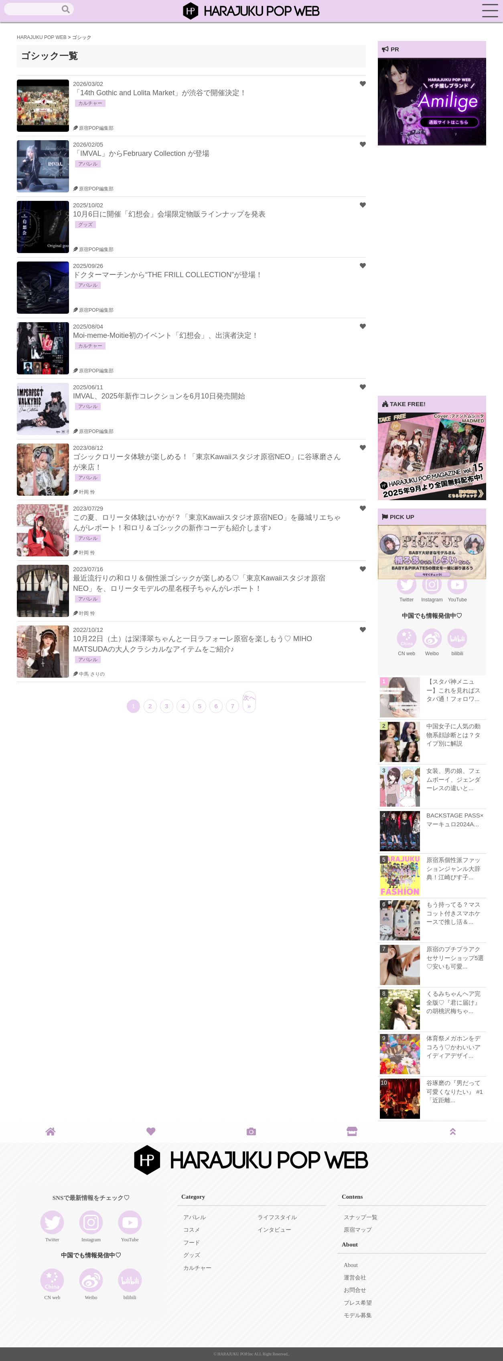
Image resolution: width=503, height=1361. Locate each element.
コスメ (191, 1230)
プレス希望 (358, 1303)
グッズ (191, 1255)
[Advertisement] (432, 275)
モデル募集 (358, 1315)
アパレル (194, 1217)
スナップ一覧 (360, 1217)
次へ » (249, 701)
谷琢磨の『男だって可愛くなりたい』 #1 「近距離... (454, 1091)
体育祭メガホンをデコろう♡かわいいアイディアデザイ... (453, 1047)
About (351, 1265)
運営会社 (355, 1278)
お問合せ (355, 1290)
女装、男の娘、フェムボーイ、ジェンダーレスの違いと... (453, 779)
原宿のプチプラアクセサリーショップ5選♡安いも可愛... (455, 958)
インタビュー (274, 1230)
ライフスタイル (277, 1217)
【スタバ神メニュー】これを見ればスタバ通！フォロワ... (453, 690)
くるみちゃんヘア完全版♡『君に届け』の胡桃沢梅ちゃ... (453, 1002)
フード (191, 1243)
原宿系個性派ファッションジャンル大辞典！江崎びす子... (453, 868)
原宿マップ (358, 1230)
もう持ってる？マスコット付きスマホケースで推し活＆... (453, 913)
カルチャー (197, 1268)
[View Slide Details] (432, 143)
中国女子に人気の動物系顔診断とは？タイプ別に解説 (453, 735)
